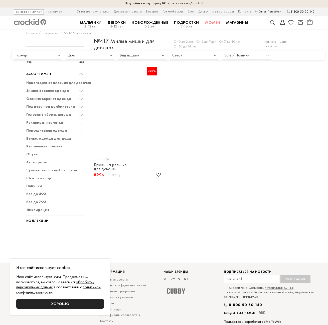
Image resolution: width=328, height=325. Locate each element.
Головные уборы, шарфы (48, 114)
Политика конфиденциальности (123, 285)
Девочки (116, 24)
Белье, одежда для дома (48, 138)
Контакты (245, 11)
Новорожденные (150, 24)
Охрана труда (110, 309)
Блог (191, 11)
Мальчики (91, 24)
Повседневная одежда (46, 130)
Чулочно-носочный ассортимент (55, 170)
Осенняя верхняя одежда (48, 99)
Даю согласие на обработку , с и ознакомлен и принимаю (269, 292)
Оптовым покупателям (93, 11)
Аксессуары (36, 162)
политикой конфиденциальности (291, 292)
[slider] (31, 57)
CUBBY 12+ (56, 12)
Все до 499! (36, 194)
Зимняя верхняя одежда (47, 91)
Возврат (152, 11)
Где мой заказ (172, 11)
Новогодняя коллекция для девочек (58, 83)
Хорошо (60, 303)
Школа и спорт (39, 178)
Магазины (237, 22)
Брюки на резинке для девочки (110, 167)
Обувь (32, 154)
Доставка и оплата (128, 11)
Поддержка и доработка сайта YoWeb (252, 321)
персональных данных (279, 288)
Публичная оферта (114, 279)
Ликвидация (37, 210)
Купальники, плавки (44, 146)
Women (212, 22)
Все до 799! (36, 202)
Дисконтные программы (216, 11)
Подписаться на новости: (248, 272)
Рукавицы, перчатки (44, 122)
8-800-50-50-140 (302, 12)
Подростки (186, 24)
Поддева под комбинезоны (50, 106)
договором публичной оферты (246, 292)
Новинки (34, 186)
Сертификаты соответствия (120, 315)
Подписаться (295, 279)
